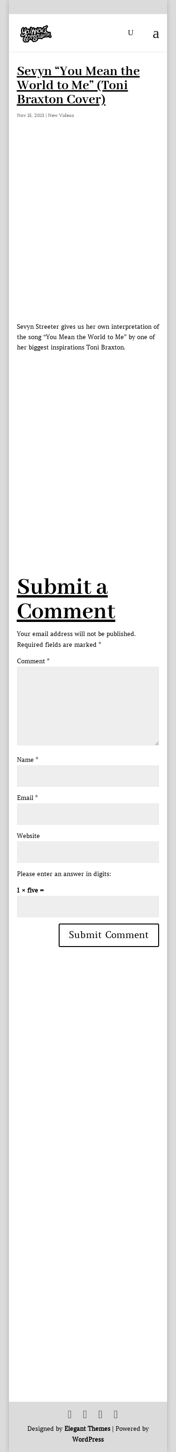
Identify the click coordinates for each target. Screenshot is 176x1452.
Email (27, 798)
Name (27, 760)
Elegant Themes (87, 1429)
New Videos (61, 115)
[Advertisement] (88, 441)
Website (28, 836)
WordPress (88, 1440)
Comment (33, 661)
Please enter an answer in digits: (64, 874)
